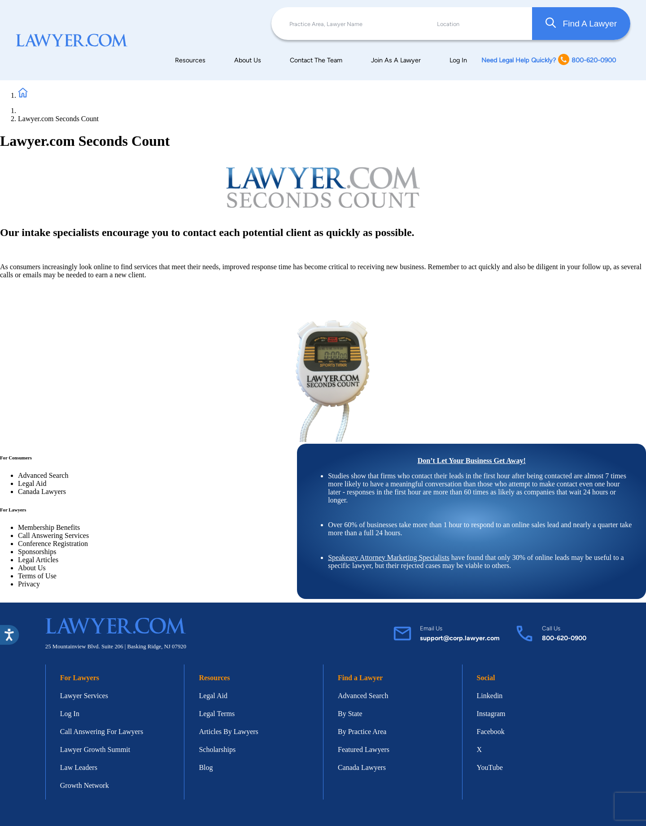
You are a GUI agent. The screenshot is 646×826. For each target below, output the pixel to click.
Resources (190, 60)
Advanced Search (43, 475)
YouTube (490, 767)
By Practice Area (362, 731)
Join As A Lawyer (396, 60)
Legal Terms (217, 713)
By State (350, 713)
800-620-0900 (564, 638)
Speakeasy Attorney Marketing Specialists (389, 557)
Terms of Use (37, 576)
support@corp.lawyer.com (460, 638)
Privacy (29, 584)
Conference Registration (53, 543)
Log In (458, 60)
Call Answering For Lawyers (101, 731)
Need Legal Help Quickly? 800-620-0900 (548, 60)
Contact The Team (316, 60)
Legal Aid (32, 483)
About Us (247, 60)
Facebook (491, 731)
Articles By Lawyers (228, 731)
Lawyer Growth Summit (95, 749)
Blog (206, 767)
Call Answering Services (53, 535)
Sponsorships (37, 551)
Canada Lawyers (42, 491)
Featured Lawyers (363, 749)
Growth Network (84, 785)
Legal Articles (38, 560)
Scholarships (217, 749)
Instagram (491, 713)
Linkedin (490, 695)
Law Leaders (78, 767)
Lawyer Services (84, 695)
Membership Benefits (49, 527)
